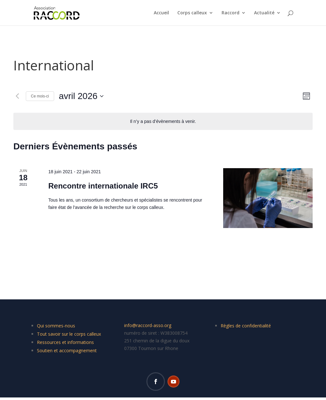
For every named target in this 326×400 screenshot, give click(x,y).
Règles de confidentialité (246, 326)
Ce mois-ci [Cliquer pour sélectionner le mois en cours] (40, 96)
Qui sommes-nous (56, 326)
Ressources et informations (65, 342)
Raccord (230, 13)
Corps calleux (192, 13)
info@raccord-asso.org (147, 325)
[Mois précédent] (17, 96)
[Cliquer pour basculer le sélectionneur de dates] (81, 96)
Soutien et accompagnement (67, 350)
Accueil (161, 13)
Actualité (264, 13)
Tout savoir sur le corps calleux (69, 334)
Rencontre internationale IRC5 (103, 186)
